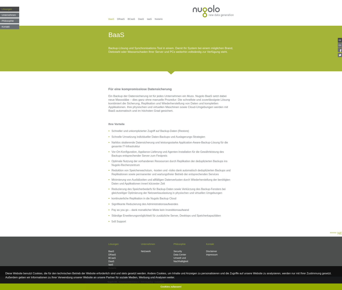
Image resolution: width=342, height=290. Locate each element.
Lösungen (7, 9)
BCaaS (131, 19)
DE (340, 40)
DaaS (141, 19)
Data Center (180, 254)
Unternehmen (9, 15)
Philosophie (8, 21)
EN (340, 45)
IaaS (149, 19)
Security (178, 251)
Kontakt (6, 26)
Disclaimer (211, 251)
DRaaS (121, 19)
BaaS (111, 19)
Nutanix (159, 19)
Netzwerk (146, 251)
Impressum (212, 254)
